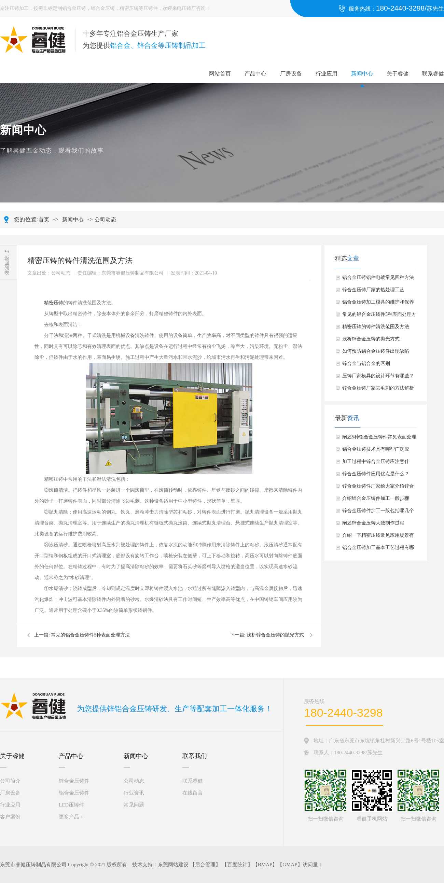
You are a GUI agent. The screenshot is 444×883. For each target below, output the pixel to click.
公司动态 (105, 219)
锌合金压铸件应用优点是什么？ (375, 473)
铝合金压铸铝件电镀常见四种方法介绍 (378, 279)
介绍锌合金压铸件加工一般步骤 (375, 498)
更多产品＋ (71, 816)
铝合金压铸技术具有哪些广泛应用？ (375, 451)
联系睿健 (433, 73)
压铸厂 (189, 8)
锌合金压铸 (103, 8)
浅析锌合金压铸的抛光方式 (275, 634)
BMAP (265, 864)
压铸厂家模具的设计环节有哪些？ (378, 375)
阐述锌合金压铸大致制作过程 (373, 522)
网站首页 (220, 73)
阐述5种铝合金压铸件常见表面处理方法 (379, 438)
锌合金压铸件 (74, 781)
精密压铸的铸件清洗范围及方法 (375, 326)
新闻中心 (362, 73)
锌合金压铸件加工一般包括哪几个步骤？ (378, 512)
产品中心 (255, 73)
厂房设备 (291, 73)
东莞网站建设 (173, 864)
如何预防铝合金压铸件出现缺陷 (375, 351)
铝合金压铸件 (74, 793)
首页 (44, 219)
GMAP (289, 864)
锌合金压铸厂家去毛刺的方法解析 (378, 388)
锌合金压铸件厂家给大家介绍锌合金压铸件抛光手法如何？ (378, 487)
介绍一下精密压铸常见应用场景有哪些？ (378, 537)
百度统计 (237, 864)
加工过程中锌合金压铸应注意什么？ (375, 463)
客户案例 (10, 816)
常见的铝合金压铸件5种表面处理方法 (90, 634)
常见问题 (134, 805)
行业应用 (326, 73)
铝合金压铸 (74, 8)
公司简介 (10, 781)
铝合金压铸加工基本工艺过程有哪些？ (378, 549)
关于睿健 (397, 73)
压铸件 (150, 8)
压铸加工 (19, 8)
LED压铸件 (71, 805)
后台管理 (205, 864)
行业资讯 (134, 793)
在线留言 (192, 793)
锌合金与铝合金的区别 (366, 363)
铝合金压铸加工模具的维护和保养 (378, 302)
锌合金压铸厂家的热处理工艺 (373, 289)
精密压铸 (129, 8)
